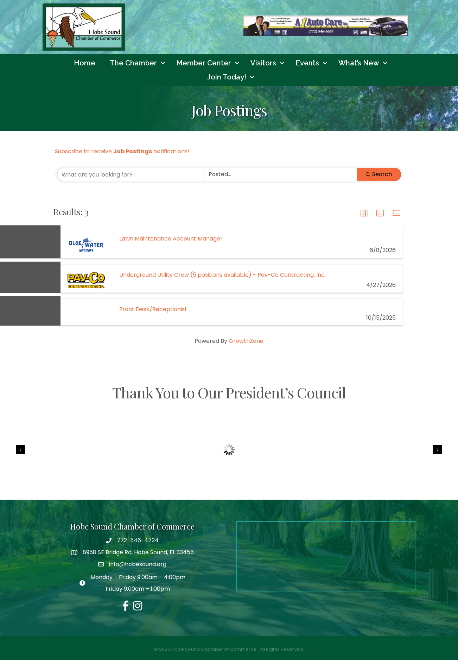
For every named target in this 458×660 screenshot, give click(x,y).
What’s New (358, 63)
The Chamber (133, 63)
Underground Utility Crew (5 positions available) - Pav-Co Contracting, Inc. (222, 275)
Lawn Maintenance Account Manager (171, 239)
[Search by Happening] (280, 174)
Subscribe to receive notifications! (122, 151)
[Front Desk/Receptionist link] (86, 312)
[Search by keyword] (130, 174)
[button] (364, 213)
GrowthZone (246, 341)
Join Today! (226, 77)
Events (307, 63)
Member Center (203, 63)
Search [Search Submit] (379, 174)
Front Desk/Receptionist (153, 309)
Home (84, 63)
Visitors (263, 63)
